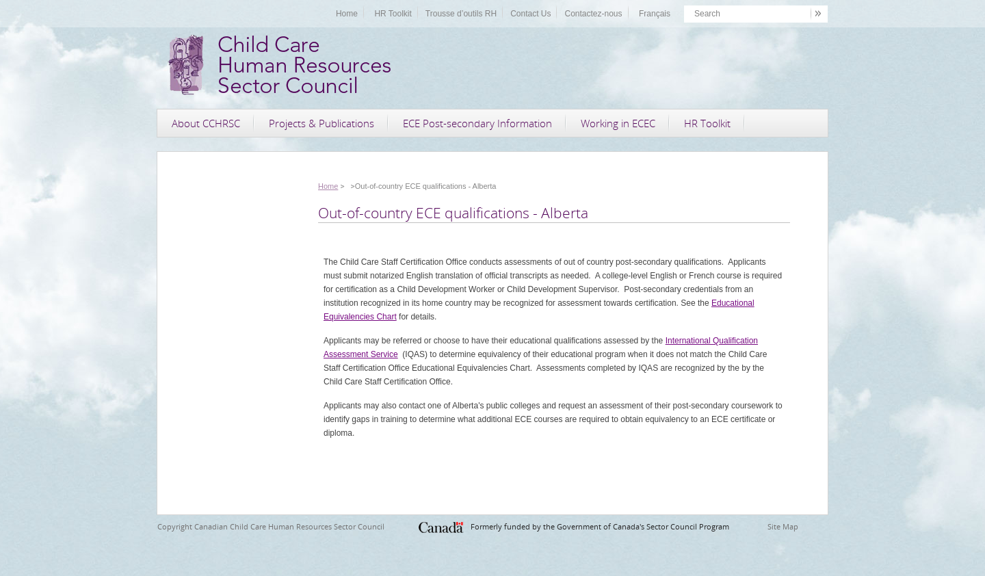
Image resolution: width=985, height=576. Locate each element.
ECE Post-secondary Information (477, 123)
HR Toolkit (392, 13)
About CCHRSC (206, 123)
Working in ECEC (618, 123)
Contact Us (530, 13)
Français (654, 13)
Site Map (782, 526)
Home (347, 13)
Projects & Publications (321, 123)
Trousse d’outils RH (461, 13)
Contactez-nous (593, 13)
